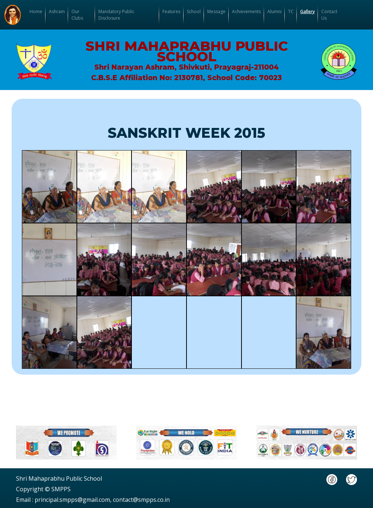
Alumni (274, 11)
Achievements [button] (246, 11)
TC (291, 11)
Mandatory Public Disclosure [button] (116, 14)
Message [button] (216, 11)
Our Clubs (77, 14)
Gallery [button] (307, 11)
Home (36, 11)
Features (171, 11)
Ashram (57, 11)
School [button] (194, 11)
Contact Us (329, 14)
